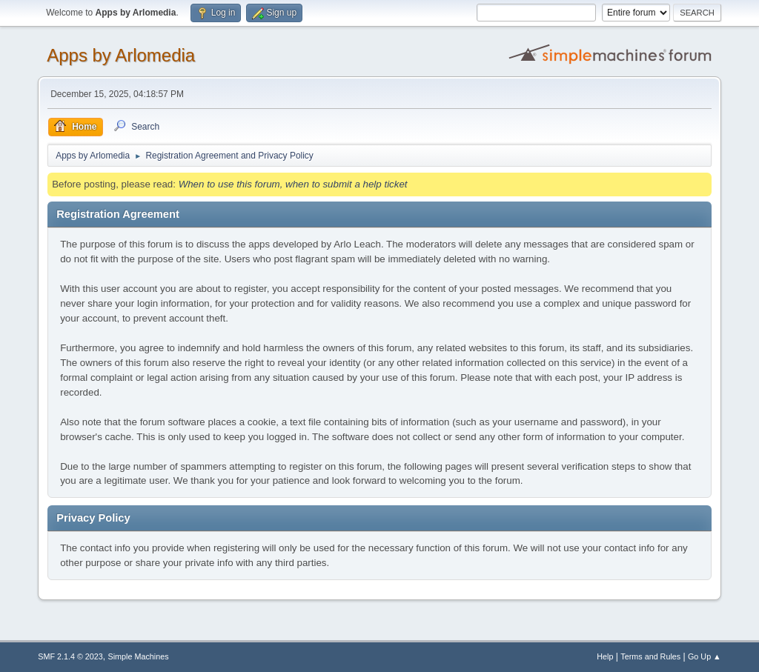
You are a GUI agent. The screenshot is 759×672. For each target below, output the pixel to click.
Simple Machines (138, 656)
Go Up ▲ (704, 656)
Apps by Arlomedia (121, 55)
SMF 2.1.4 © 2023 (70, 656)
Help (605, 656)
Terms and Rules (650, 656)
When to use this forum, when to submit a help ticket (293, 184)
